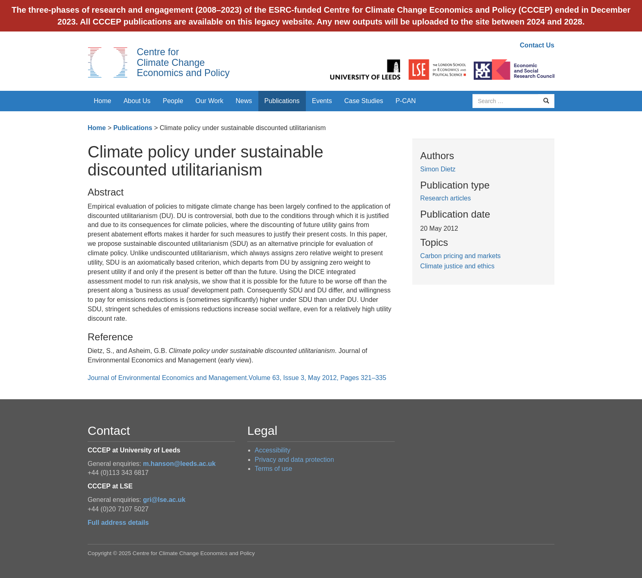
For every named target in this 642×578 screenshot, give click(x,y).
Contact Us (537, 45)
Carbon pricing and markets (460, 255)
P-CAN (406, 100)
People (173, 100)
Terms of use (273, 468)
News (243, 100)
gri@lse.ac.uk (164, 499)
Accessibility (272, 450)
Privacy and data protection (294, 459)
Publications (282, 100)
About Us (137, 100)
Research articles (445, 198)
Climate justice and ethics (457, 266)
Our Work (209, 100)
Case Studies (363, 100)
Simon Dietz (437, 169)
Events (322, 100)
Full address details (118, 522)
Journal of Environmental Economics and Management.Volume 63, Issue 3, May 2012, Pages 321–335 (237, 377)
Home (102, 100)
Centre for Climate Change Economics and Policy (183, 62)
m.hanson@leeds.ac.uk (179, 463)
